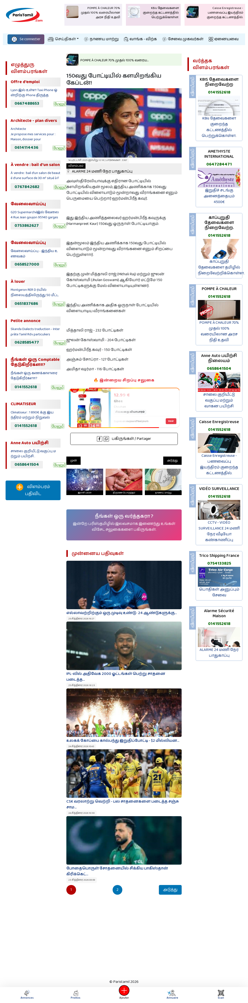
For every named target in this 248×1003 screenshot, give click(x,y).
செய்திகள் (62, 39)
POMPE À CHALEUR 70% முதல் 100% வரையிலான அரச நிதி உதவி (219, 331)
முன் (73, 460)
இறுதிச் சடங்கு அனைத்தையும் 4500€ (219, 196)
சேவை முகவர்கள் (182, 39)
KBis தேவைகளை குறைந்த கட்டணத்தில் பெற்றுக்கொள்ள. (219, 127)
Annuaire (172, 995)
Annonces (27, 995)
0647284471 (219, 164)
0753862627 (27, 225)
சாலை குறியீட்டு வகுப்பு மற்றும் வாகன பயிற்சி (219, 400)
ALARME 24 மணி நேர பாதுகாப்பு (99, 168)
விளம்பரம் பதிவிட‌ (33, 490)
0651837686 (26, 303)
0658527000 (27, 264)
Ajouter (124, 995)
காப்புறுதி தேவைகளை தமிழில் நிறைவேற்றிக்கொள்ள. (221, 267)
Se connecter (25, 39)
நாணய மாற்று (101, 39)
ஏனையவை (224, 39)
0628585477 (27, 342)
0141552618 (26, 387)
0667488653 (27, 103)
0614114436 (26, 147)
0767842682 (27, 186)
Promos (75, 995)
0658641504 (27, 464)
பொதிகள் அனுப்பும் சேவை (219, 592)
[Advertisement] (33, 584)
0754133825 (219, 563)
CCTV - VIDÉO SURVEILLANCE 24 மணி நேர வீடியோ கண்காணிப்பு (219, 531)
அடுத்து (172, 460)
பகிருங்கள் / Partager (124, 439)
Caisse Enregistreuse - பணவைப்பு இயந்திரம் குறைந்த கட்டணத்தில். (219, 464)
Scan (221, 995)
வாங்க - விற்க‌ (140, 39)
